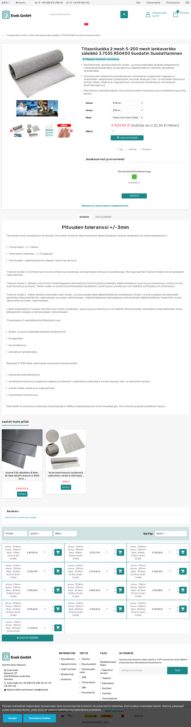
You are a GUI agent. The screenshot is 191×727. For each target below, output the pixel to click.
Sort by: (148, 533)
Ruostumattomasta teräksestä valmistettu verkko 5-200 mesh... (66, 474)
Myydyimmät (67, 674)
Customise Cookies (39, 718)
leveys (89, 110)
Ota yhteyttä (172, 2)
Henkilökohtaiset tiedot (108, 663)
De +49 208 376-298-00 (49, 2)
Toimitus (85, 659)
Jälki (83, 687)
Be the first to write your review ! (21, 517)
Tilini (138, 2)
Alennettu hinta (68, 664)
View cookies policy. (113, 709)
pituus (89, 103)
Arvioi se (134, 196)
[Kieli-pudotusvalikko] (21, 2)
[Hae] (88, 14)
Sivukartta (66, 679)
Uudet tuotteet (68, 669)
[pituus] (127, 103)
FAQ (187, 2)
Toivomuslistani (109, 698)
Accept (13, 718)
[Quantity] (46, 552)
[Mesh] (127, 117)
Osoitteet (106, 688)
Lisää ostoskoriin (58, 552)
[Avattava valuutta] (6, 2)
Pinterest (145, 149)
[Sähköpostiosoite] (143, 670)
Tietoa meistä (153, 2)
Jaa (120, 149)
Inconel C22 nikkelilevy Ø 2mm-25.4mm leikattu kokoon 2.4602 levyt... (22, 475)
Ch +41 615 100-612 (77, 2)
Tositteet (106, 693)
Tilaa (177, 670)
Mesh (88, 117)
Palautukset (108, 683)
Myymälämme (68, 659)
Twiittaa (131, 149)
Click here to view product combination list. (105, 206)
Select (161, 533)
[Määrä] (127, 131)
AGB (83, 677)
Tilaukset (106, 678)
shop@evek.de (41, 690)
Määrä (89, 131)
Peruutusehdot (88, 664)
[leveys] (127, 110)
